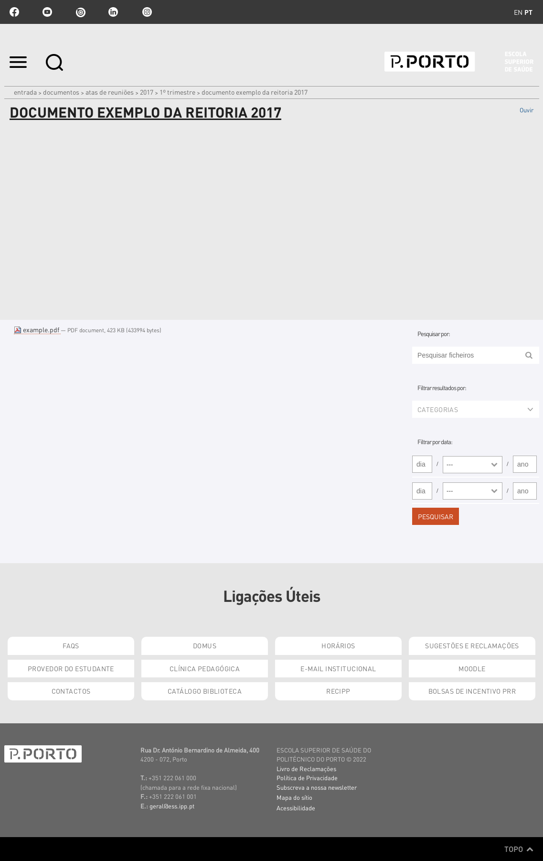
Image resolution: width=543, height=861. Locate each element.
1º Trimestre (177, 91)
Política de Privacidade (307, 778)
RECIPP (338, 691)
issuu (80, 12)
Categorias (475, 409)
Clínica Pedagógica (205, 668)
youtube (47, 12)
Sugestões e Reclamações (472, 645)
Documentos (61, 91)
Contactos (71, 691)
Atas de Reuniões (109, 91)
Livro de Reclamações (306, 768)
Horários (338, 645)
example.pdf (37, 329)
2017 (146, 91)
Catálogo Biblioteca (205, 691)
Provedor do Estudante (71, 668)
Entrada (25, 91)
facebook (14, 12)
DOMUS (204, 645)
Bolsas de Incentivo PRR (472, 691)
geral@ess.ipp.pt (171, 806)
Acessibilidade (296, 808)
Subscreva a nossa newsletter (317, 787)
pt (528, 12)
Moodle (472, 668)
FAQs (71, 645)
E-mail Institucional (338, 668)
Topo (518, 849)
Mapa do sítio (294, 797)
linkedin (113, 12)
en (518, 12)
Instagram (146, 12)
